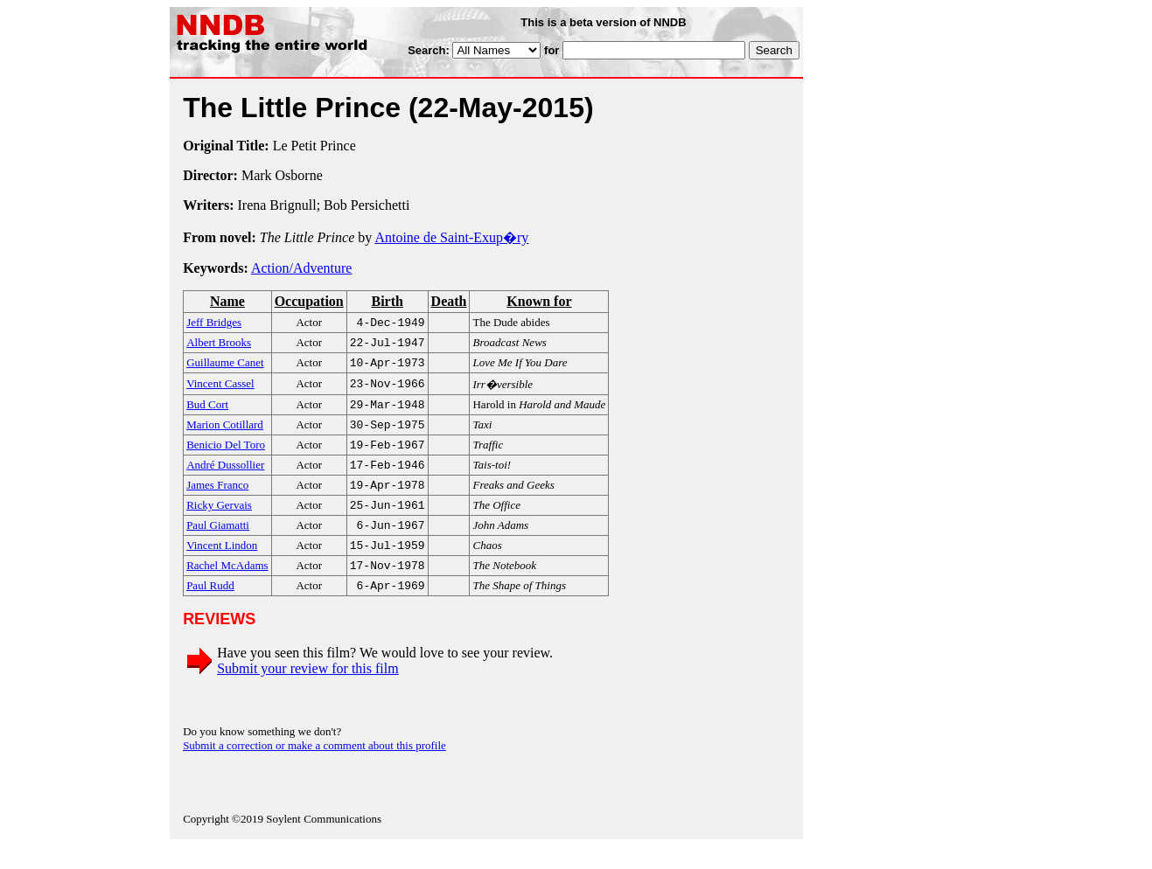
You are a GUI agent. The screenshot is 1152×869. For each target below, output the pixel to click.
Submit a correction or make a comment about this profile (314, 768)
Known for (538, 301)
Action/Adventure (302, 268)
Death (449, 301)
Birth (386, 301)
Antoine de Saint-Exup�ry (451, 237)
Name (227, 301)
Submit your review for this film (308, 691)
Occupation (309, 301)
